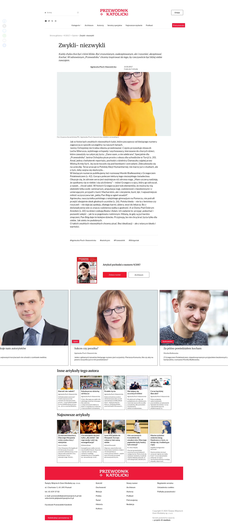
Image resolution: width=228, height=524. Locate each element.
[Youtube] (46, 21)
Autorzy (100, 25)
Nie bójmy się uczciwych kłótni (134, 392)
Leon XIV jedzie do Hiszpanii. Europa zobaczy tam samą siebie (112, 438)
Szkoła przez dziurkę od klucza (90, 392)
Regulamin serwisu (165, 483)
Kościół (99, 483)
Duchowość (101, 487)
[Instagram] (55, 21)
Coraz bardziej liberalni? (157, 392)
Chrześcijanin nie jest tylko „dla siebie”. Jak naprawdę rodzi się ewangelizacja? (90, 438)
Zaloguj (177, 13)
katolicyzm (105, 240)
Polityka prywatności (166, 491)
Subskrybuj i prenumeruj (58, 517)
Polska (98, 496)
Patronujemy (132, 500)
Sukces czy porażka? (86, 348)
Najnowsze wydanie (134, 25)
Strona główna (56, 35)
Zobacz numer (115, 275)
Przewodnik (120, 240)
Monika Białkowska (171, 353)
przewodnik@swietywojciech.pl (64, 496)
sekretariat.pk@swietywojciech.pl (59, 498)
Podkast (149, 25)
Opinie (75, 35)
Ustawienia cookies (165, 487)
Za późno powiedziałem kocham (183, 348)
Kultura (99, 508)
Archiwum (139, 275)
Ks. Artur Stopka (132, 447)
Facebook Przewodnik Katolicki (58, 504)
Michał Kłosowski (110, 445)
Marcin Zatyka (62, 445)
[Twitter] (52, 21)
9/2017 (136, 264)
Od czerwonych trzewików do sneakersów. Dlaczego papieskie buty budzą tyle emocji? (137, 440)
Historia (99, 504)
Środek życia (109, 391)
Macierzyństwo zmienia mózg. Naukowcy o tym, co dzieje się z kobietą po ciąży (160, 440)
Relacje (99, 491)
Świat (98, 500)
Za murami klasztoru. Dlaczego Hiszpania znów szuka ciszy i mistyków (67, 438)
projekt (162, 520)
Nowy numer (132, 483)
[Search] (45, 13)
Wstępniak (134, 240)
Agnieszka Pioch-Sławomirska (103, 67)
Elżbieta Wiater (86, 445)
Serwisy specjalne (114, 25)
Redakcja (130, 504)
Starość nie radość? (66, 391)
